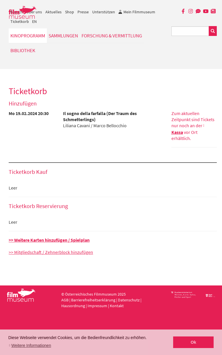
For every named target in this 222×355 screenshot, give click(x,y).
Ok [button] (193, 342)
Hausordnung (73, 305)
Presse (83, 11)
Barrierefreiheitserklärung (93, 300)
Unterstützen (103, 11)
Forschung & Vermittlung (112, 35)
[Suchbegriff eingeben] (190, 31)
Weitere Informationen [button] (31, 345)
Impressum (97, 305)
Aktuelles (53, 11)
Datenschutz (129, 300)
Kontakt (117, 305)
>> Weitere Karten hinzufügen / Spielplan (49, 240)
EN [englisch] (34, 21)
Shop (69, 11)
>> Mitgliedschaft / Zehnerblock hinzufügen (51, 252)
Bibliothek (22, 50)
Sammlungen (63, 35)
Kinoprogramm (27, 35)
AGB (65, 300)
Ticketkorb (19, 21)
